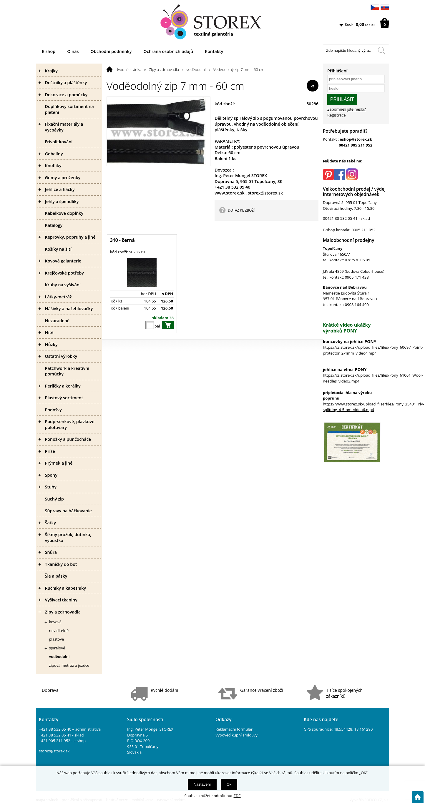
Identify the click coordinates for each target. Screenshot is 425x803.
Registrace (336, 115)
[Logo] (212, 22)
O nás (73, 51)
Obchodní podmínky (111, 51)
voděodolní (196, 69)
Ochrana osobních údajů (168, 51)
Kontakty (214, 51)
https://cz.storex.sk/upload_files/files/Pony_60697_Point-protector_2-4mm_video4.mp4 (373, 350)
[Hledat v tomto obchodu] (381, 50)
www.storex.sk (230, 193)
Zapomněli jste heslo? (346, 109)
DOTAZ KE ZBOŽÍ (241, 210)
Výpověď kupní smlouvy (236, 735)
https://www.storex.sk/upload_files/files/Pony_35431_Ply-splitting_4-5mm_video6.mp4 (373, 407)
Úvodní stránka (128, 69)
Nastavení (202, 784)
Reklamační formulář (234, 729)
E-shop (48, 51)
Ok (229, 784)
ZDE (237, 795)
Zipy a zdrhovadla (164, 69)
